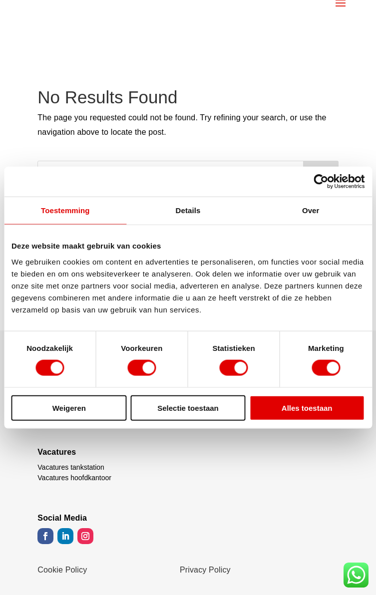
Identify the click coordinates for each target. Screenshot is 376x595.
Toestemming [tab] (65, 210)
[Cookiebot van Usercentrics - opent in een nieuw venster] (321, 181)
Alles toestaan (307, 407)
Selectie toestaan (188, 407)
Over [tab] (311, 210)
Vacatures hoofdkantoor (74, 478)
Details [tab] (188, 210)
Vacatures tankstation (70, 467)
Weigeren (69, 407)
